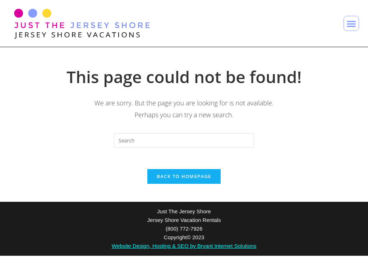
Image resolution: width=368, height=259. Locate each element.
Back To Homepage (184, 176)
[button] (351, 23)
